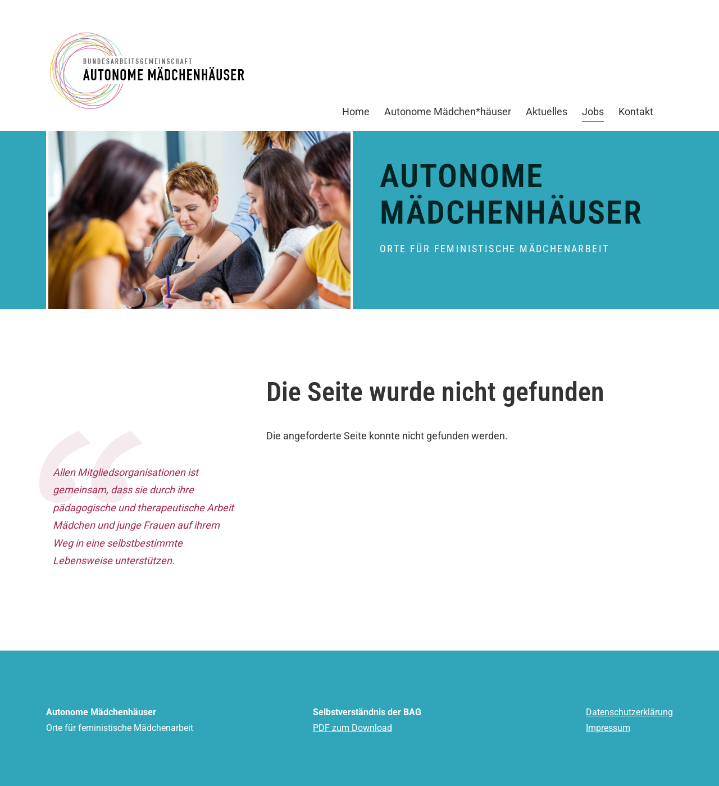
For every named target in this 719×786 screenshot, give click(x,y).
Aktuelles (546, 117)
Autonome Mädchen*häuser (447, 117)
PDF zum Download (352, 728)
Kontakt (635, 117)
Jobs (593, 114)
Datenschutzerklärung (629, 712)
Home (356, 117)
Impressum (608, 728)
